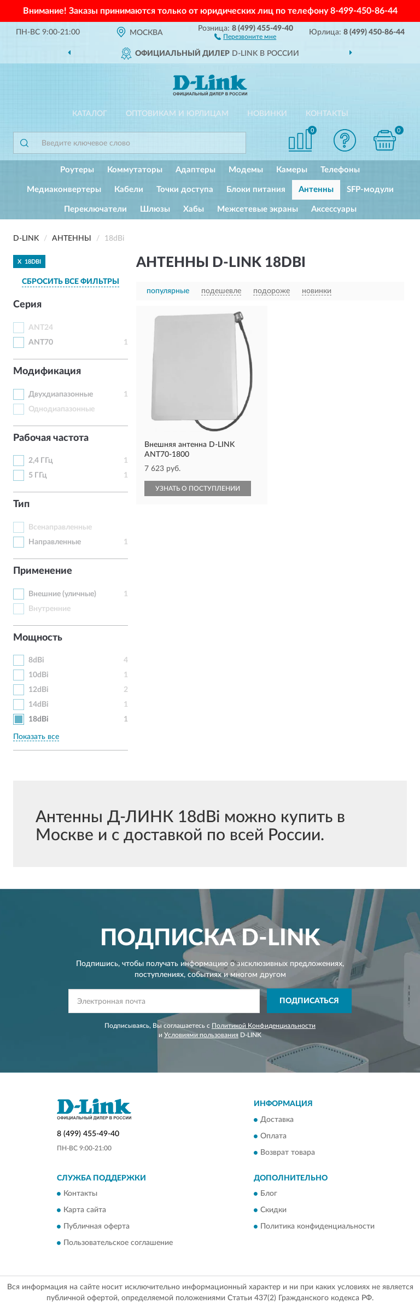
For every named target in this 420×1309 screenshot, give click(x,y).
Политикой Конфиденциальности (264, 1025)
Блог (268, 1194)
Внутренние (49, 609)
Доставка (277, 1120)
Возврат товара (287, 1152)
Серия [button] (27, 305)
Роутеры (77, 170)
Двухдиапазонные (60, 394)
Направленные (54, 542)
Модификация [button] (47, 371)
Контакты (327, 114)
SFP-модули (370, 189)
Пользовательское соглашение (118, 1243)
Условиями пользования (201, 1035)
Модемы (246, 170)
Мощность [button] (37, 638)
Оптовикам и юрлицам (177, 114)
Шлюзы (155, 209)
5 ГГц (37, 475)
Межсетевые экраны (257, 209)
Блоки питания (255, 189)
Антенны (316, 189)
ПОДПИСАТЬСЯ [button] (309, 1001)
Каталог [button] (89, 114)
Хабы (193, 209)
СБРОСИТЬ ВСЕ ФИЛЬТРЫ (70, 282)
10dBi (38, 675)
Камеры (291, 170)
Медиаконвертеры (64, 189)
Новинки (267, 114)
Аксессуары (334, 209)
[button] (245, 36)
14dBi (38, 704)
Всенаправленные (60, 527)
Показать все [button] (36, 737)
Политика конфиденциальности (317, 1227)
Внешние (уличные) (62, 594)
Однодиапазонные (61, 409)
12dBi (38, 690)
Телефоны (340, 170)
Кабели (128, 189)
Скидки (273, 1210)
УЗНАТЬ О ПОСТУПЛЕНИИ (197, 488)
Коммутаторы (134, 170)
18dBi (38, 719)
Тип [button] (21, 504)
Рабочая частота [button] (51, 438)
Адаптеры (195, 170)
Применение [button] (42, 571)
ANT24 (40, 327)
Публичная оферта (96, 1227)
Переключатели (95, 209)
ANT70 (40, 342)
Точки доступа (184, 189)
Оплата (273, 1136)
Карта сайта (84, 1210)
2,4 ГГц (40, 460)
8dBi (36, 660)
